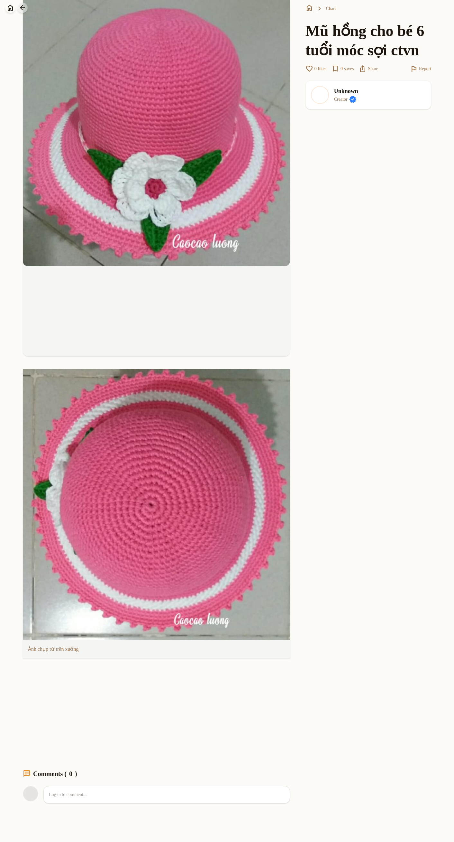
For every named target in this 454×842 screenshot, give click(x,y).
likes (315, 69)
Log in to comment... (67, 794)
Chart (331, 8)
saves (342, 69)
